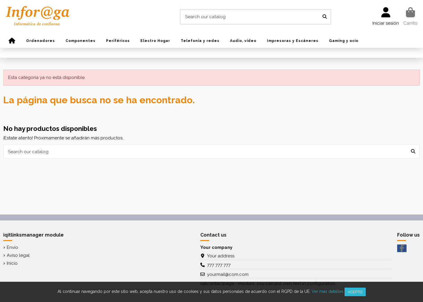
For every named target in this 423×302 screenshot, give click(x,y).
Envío (12, 247)
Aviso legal (18, 255)
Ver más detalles (327, 291)
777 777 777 (219, 265)
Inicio (12, 263)
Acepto (355, 292)
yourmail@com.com (228, 274)
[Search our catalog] (324, 17)
